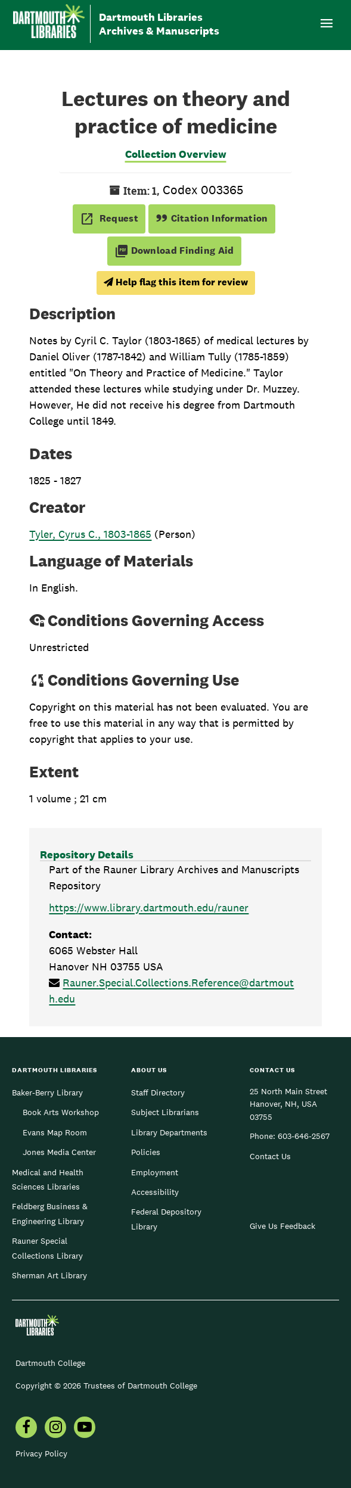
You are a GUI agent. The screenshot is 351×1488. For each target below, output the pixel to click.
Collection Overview (175, 154)
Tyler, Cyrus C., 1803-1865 (90, 534)
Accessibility (155, 1192)
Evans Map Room (55, 1132)
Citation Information (212, 218)
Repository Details (86, 854)
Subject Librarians (165, 1112)
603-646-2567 (304, 1136)
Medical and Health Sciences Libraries (47, 1179)
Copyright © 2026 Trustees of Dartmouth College (106, 1385)
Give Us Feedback (282, 1226)
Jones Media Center (59, 1152)
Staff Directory (158, 1092)
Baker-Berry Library (47, 1092)
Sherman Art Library (49, 1275)
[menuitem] (26, 1428)
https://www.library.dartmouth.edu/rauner (149, 907)
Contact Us (270, 1156)
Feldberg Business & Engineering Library (50, 1213)
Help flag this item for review (176, 282)
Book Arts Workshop (61, 1112)
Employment (154, 1172)
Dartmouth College (50, 1363)
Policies (145, 1152)
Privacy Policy (41, 1453)
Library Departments (169, 1132)
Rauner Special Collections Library (47, 1247)
